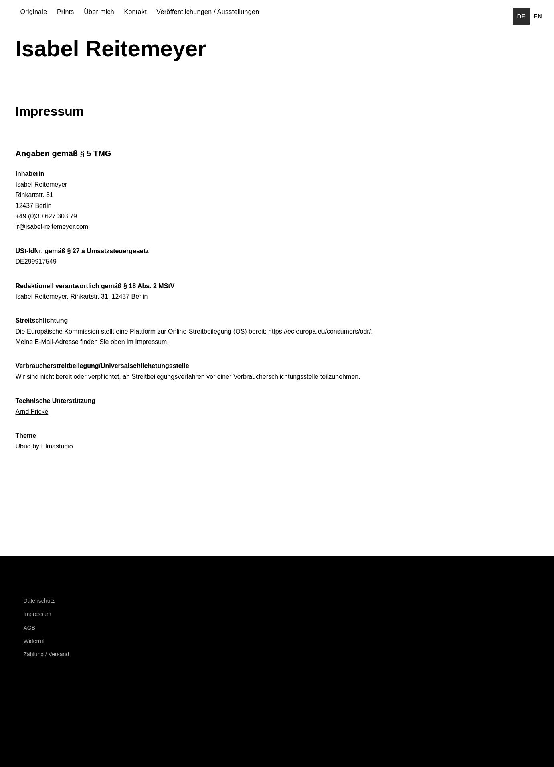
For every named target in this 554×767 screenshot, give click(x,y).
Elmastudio (57, 446)
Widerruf (34, 641)
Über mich (99, 11)
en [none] (538, 16)
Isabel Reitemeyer (111, 48)
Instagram (47, 694)
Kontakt (135, 11)
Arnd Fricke (32, 411)
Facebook (26, 694)
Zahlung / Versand (46, 654)
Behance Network (69, 694)
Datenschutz (39, 601)
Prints (65, 11)
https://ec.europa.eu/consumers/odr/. (320, 331)
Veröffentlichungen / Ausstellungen (207, 11)
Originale (33, 11)
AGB (30, 628)
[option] (538, 16)
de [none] (521, 16)
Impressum (37, 614)
